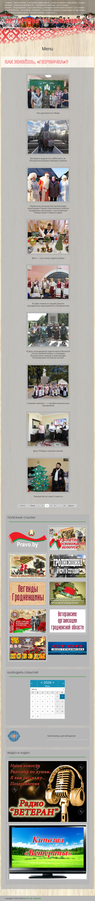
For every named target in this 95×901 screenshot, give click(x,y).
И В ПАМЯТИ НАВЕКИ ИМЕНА (38, 3)
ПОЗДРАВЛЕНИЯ (20, 8)
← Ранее (31, 506)
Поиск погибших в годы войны (64, 3)
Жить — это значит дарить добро (48, 258)
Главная (8, 3)
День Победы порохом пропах (48, 451)
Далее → (72, 506)
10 (64, 506)
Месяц (34, 689)
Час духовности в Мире (48, 113)
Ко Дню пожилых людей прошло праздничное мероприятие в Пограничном (48, 305)
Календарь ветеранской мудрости (58, 8)
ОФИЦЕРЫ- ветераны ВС (24, 5)
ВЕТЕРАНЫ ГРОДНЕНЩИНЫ (47, 21)
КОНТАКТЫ (51, 13)
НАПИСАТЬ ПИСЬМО (37, 13)
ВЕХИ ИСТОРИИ (20, 3)
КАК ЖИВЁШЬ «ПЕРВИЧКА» (31, 10)
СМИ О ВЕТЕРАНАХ (35, 8)
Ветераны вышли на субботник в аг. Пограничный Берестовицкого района (48, 159)
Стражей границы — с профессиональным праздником (48, 404)
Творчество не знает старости (48, 496)
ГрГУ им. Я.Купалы (33, 898)
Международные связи (18, 13)
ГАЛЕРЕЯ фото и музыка (45, 5)
